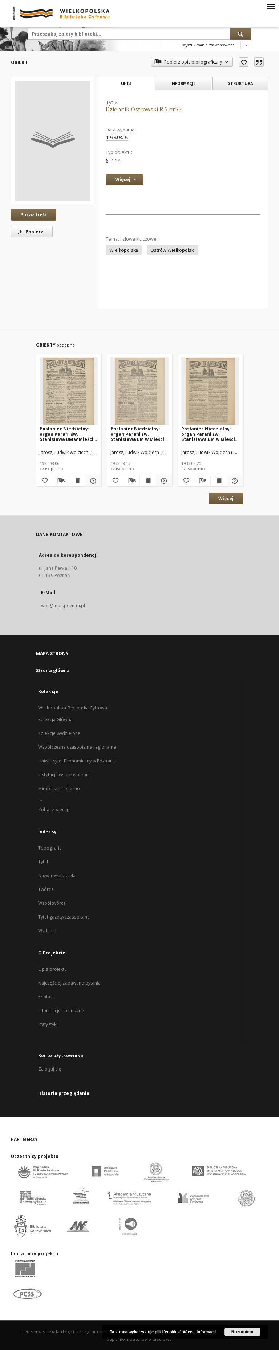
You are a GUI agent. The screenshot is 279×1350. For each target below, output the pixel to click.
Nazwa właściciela (57, 875)
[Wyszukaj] (240, 34)
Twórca (46, 889)
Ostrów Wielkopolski (172, 250)
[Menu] (270, 6)
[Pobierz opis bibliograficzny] (60, 481)
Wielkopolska (123, 250)
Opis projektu (52, 969)
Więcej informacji (199, 1332)
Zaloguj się (49, 1069)
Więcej (226, 498)
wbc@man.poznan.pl (63, 605)
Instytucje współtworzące (64, 775)
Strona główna (53, 670)
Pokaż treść (33, 215)
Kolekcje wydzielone (59, 733)
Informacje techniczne (61, 1010)
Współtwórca (52, 903)
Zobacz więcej (53, 809)
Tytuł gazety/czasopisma (64, 917)
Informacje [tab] (182, 83)
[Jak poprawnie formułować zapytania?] (246, 45)
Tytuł (43, 862)
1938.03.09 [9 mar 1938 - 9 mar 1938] (117, 137)
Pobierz (29, 232)
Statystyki (47, 1024)
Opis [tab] (126, 83)
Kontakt (46, 997)
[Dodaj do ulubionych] (243, 62)
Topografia (50, 848)
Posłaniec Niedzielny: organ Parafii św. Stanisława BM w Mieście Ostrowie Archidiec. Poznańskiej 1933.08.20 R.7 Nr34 (209, 434)
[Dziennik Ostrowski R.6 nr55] (52, 141)
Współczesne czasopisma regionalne (77, 747)
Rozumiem (242, 1331)
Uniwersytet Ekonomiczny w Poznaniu (77, 761)
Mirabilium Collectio (59, 788)
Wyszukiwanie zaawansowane (208, 45)
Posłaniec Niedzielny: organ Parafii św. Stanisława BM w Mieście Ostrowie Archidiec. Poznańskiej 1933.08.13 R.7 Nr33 (138, 434)
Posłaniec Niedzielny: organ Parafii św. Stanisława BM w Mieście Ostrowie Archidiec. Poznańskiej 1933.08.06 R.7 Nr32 (68, 434)
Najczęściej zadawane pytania (69, 983)
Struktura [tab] (240, 83)
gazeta (113, 160)
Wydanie (47, 931)
